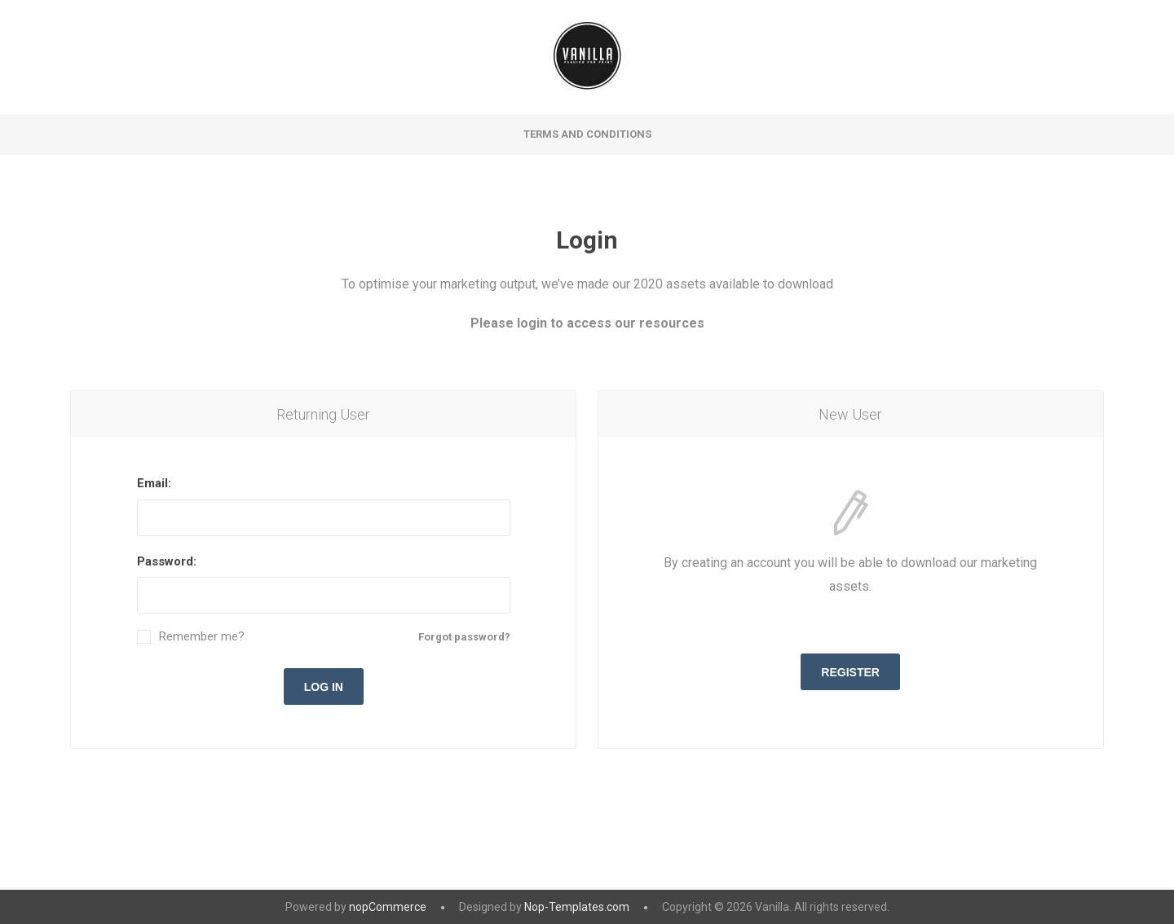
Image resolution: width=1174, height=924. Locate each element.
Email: (154, 483)
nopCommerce (387, 906)
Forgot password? (464, 637)
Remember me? (202, 637)
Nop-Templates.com (576, 906)
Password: (166, 561)
